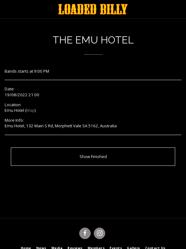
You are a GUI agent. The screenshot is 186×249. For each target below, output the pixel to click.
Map (30, 110)
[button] (7, 8)
